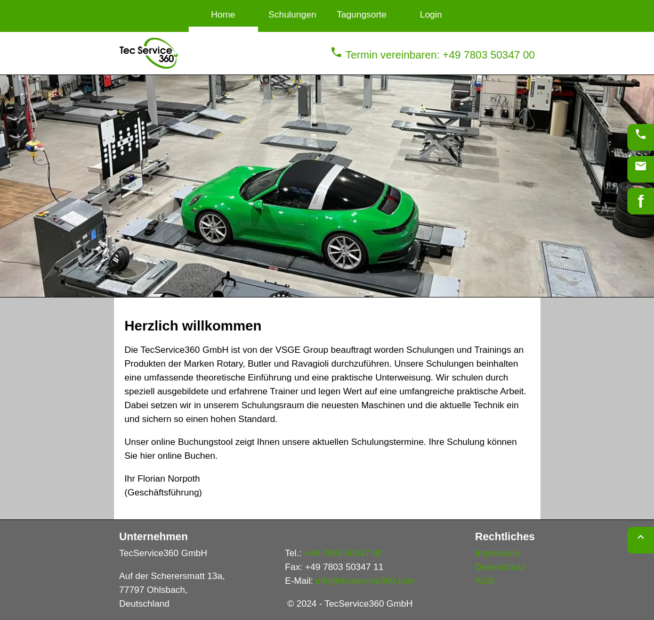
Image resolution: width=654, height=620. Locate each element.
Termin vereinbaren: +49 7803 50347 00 (432, 55)
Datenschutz (500, 567)
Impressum (497, 553)
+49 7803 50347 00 (343, 553)
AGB (484, 581)
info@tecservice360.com (365, 581)
